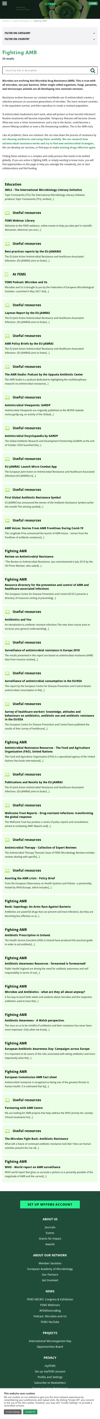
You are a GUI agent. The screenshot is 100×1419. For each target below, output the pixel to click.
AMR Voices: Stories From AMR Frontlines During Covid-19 (44, 528)
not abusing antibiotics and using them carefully (31, 139)
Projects (50, 1333)
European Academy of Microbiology (50, 1269)
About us (50, 1219)
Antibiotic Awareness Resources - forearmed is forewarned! (45, 963)
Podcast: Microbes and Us (50, 1316)
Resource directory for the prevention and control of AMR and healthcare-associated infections (47, 586)
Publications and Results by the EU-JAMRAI (34, 782)
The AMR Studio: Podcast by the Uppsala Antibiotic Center (44, 374)
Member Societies (50, 1263)
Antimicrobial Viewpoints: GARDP (27, 405)
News (50, 1291)
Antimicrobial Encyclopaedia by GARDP (31, 436)
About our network (50, 1255)
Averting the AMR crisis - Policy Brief (30, 878)
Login (92, 3)
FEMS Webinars (50, 1305)
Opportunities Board (50, 1346)
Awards (50, 1244)
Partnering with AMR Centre (24, 1107)
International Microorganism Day (50, 1341)
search (93, 72)
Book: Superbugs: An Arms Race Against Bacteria (38, 906)
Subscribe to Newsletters (50, 1382)
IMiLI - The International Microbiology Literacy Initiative (43, 189)
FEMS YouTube (50, 1322)
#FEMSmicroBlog (50, 1310)
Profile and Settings (50, 1377)
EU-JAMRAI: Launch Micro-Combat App (31, 466)
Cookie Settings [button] (13, 1412)
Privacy (50, 1358)
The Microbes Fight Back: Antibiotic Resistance (36, 1138)
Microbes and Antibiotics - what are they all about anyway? (45, 992)
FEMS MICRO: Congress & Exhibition (50, 1299)
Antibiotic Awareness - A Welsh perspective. (35, 1020)
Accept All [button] (30, 1412)
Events (50, 1233)
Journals (50, 1227)
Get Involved (50, 1280)
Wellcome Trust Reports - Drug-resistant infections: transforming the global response (49, 814)
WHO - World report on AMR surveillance (32, 1167)
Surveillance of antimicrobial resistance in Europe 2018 (42, 650)
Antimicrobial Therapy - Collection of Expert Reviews (41, 847)
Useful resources (21, 21)
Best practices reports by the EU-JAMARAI (33, 251)
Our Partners (50, 1274)
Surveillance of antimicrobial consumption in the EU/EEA (43, 681)
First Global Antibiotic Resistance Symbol (33, 497)
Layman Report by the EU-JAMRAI (27, 313)
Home (5, 21)
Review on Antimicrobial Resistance (29, 556)
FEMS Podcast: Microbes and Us (26, 282)
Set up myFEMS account (50, 1204)
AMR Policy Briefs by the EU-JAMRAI (29, 343)
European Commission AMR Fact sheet (31, 1077)
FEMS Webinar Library (20, 220)
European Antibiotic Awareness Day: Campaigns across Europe (47, 1048)
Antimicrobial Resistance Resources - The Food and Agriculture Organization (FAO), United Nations (47, 749)
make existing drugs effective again (73, 147)
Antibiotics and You (18, 619)
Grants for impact (50, 1238)
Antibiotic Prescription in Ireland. (28, 935)
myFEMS (50, 1365)
